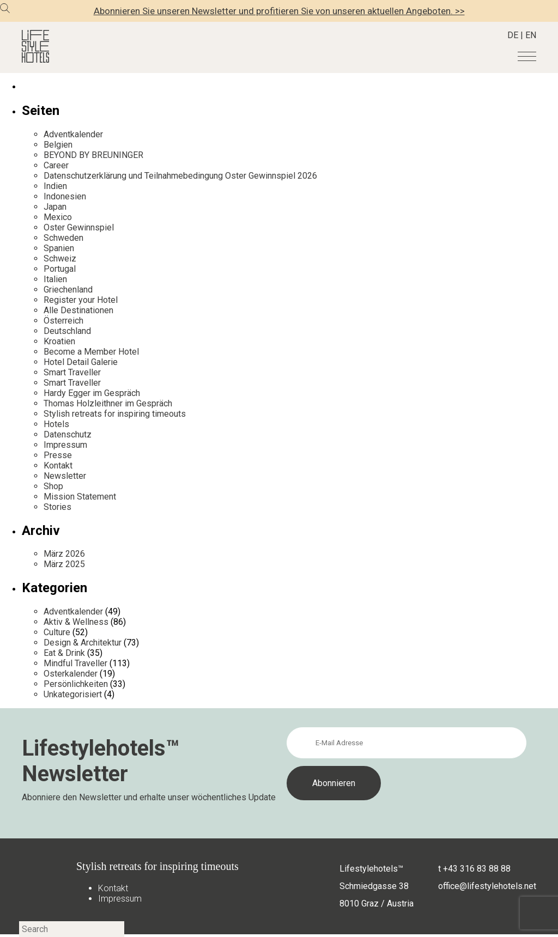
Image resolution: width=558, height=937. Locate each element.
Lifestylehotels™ (371, 868)
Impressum (65, 445)
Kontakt (58, 465)
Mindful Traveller (75, 663)
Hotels (56, 424)
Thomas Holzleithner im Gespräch (108, 403)
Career (56, 165)
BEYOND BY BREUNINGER (93, 155)
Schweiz (60, 258)
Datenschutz (68, 434)
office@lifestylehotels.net (487, 886)
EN (530, 35)
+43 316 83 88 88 (477, 868)
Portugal (60, 269)
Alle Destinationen (78, 310)
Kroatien (59, 341)
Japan (55, 207)
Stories (57, 507)
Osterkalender (71, 673)
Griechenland (68, 289)
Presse (58, 455)
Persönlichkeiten (76, 684)
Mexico (58, 217)
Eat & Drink (64, 653)
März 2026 (64, 554)
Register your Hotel (81, 300)
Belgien (58, 144)
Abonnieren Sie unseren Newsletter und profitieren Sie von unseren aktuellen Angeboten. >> (279, 10)
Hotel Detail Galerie (81, 362)
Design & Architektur (83, 642)
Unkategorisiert (73, 694)
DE (512, 35)
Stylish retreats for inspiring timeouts (115, 414)
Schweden (63, 238)
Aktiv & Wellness (76, 622)
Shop (53, 486)
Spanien (59, 248)
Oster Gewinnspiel (79, 227)
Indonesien (65, 196)
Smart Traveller (72, 372)
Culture (57, 632)
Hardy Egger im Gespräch (92, 393)
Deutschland (67, 331)
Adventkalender (73, 134)
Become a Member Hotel (91, 351)
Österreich (63, 320)
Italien (55, 279)
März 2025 (64, 564)
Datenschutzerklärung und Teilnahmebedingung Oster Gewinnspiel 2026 (180, 176)
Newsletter (65, 476)
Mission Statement (80, 496)
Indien (55, 186)
